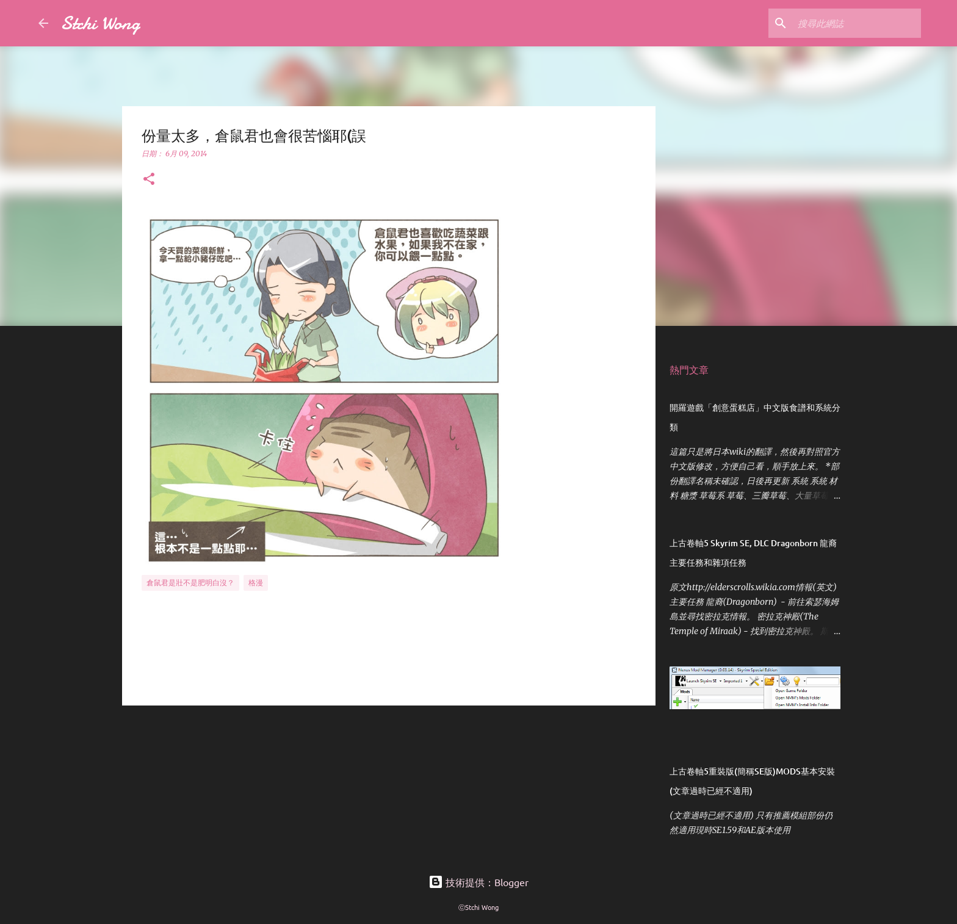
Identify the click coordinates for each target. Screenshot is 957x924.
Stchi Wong (100, 23)
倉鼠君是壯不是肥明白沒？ (190, 582)
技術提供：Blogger (478, 882)
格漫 (255, 582)
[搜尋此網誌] (857, 23)
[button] (149, 179)
